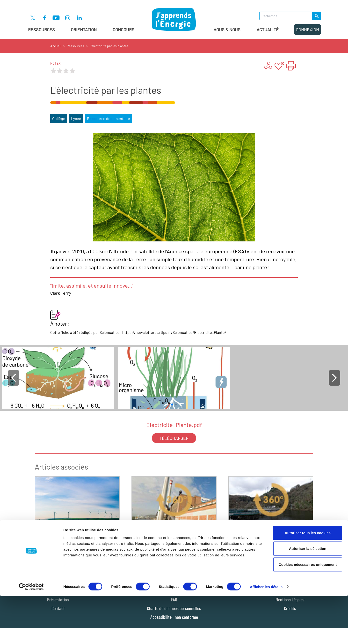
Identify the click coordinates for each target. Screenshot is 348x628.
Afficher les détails (266, 618)
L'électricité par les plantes (109, 46)
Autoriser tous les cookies (308, 564)
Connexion (307, 29)
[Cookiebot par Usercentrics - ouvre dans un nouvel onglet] (31, 618)
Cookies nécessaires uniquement (308, 596)
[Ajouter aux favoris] (279, 66)
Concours (123, 29)
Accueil (55, 46)
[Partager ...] (268, 66)
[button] (13, 378)
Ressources (41, 29)
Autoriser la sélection (307, 580)
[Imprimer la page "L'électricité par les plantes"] (291, 66)
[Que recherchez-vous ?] (285, 16)
